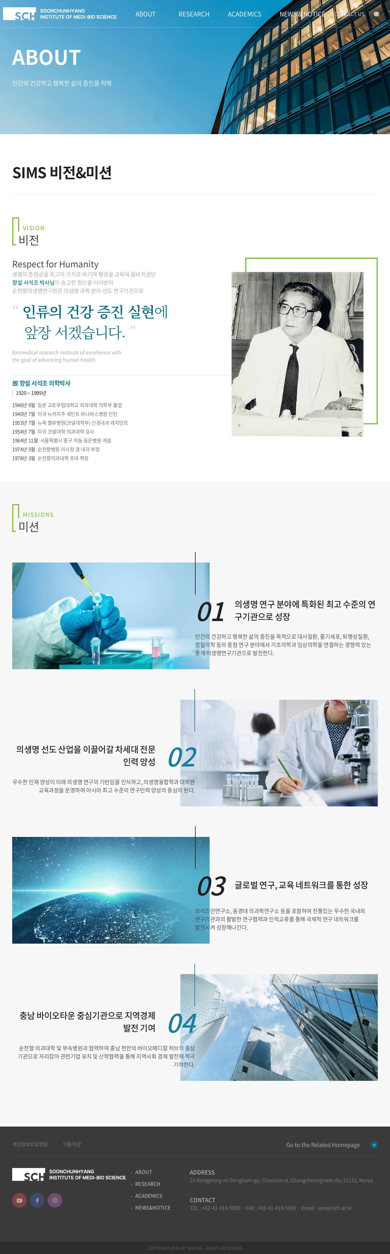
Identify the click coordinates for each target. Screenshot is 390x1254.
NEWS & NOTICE (302, 13)
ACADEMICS (244, 13)
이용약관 (72, 1144)
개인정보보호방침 (30, 1144)
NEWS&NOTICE (153, 1207)
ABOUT (146, 13)
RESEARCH (194, 13)
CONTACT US (349, 13)
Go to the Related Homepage (323, 1145)
